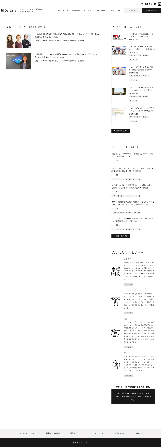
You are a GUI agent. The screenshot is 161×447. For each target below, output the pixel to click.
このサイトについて (27, 433)
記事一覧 (76, 10)
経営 (113, 10)
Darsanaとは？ (61, 10)
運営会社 (73, 433)
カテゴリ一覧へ (128, 284)
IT (119, 10)
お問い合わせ (151, 10)
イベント (133, 10)
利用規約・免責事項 (52, 433)
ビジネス (88, 10)
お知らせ (138, 433)
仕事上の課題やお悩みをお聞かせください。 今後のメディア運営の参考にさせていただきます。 (133, 396)
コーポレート (101, 10)
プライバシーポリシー (96, 433)
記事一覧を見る (122, 131)
